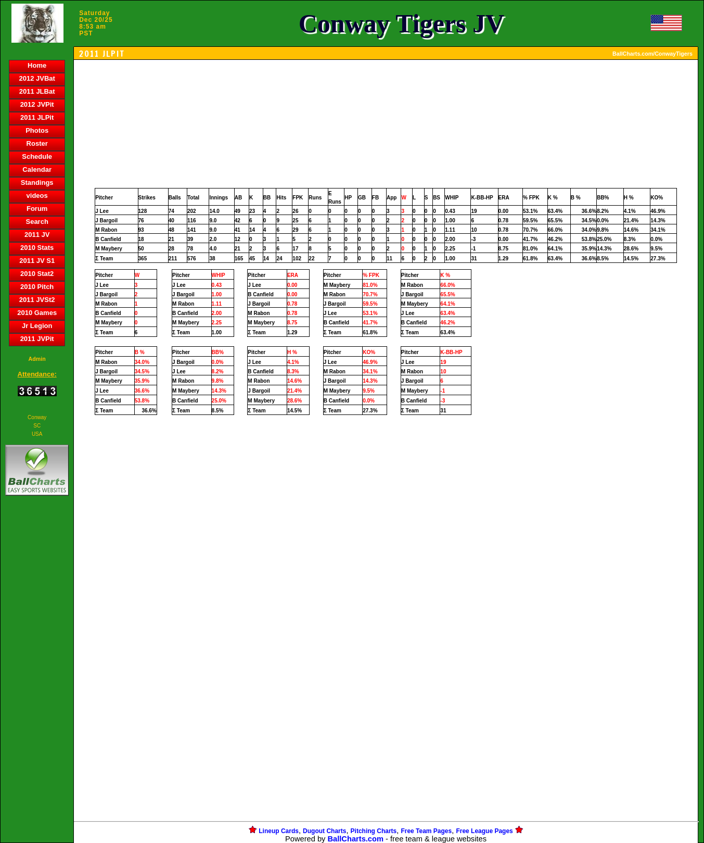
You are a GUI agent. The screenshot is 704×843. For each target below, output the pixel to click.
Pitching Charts (374, 831)
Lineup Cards (279, 831)
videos (37, 195)
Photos (36, 130)
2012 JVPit (37, 104)
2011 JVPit (37, 339)
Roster (37, 143)
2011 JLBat (37, 91)
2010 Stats (37, 247)
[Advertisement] (37, 677)
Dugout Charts (324, 831)
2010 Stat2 (37, 274)
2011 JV (36, 234)
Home (37, 65)
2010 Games (37, 313)
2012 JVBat (37, 78)
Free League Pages (484, 831)
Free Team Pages (426, 831)
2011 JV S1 (37, 261)
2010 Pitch (37, 287)
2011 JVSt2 (37, 300)
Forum (37, 208)
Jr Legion (37, 326)
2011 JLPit (37, 117)
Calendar (37, 169)
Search (36, 221)
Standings (37, 182)
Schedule (37, 156)
